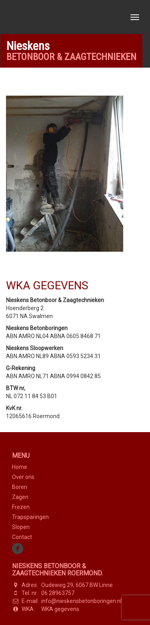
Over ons (23, 477)
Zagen (20, 497)
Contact (22, 537)
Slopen (21, 527)
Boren (19, 487)
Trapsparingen (30, 517)
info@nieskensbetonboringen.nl (81, 601)
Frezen (21, 507)
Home (19, 467)
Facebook (18, 549)
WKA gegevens (60, 609)
